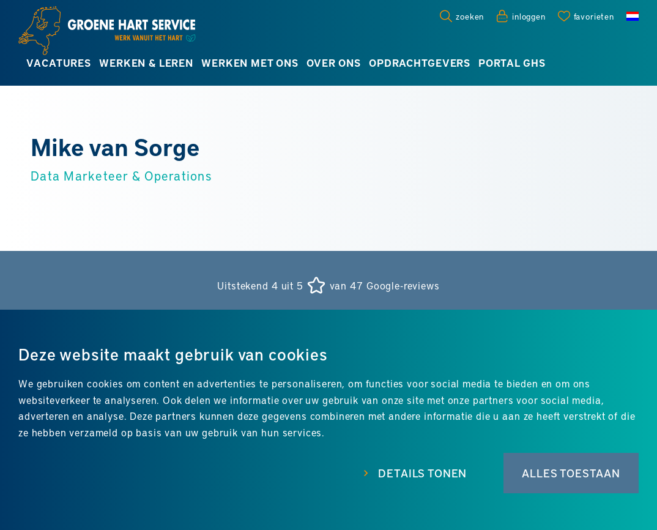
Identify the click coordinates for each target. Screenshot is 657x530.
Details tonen (422, 473)
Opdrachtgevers (419, 62)
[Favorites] (586, 16)
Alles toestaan (571, 473)
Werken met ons (250, 62)
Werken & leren (146, 62)
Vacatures (58, 62)
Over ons (333, 62)
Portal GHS (511, 62)
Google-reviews (403, 285)
